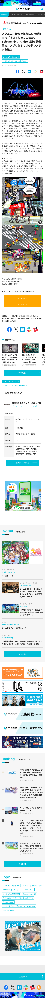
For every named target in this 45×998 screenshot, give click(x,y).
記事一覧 (4, 14)
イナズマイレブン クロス (11, 906)
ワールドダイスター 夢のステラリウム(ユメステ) (19, 926)
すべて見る (22, 383)
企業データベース (16, 14)
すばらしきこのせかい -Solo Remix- (15, 71)
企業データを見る (22, 483)
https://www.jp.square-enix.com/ (24, 426)
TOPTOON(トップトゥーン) (12, 910)
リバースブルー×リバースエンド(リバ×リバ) (18, 918)
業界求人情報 (30, 14)
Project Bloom (8, 922)
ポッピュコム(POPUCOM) (11, 914)
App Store (22, 314)
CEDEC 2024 (29, 910)
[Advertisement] (20, 58)
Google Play (22, 308)
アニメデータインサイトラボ (32, 906)
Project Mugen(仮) (29, 914)
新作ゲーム (7, 29)
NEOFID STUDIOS (9, 930)
